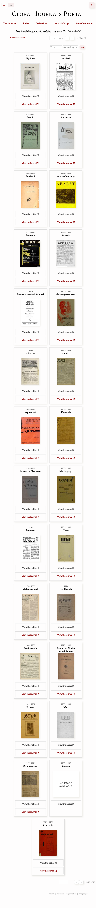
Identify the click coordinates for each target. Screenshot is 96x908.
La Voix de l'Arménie (30, 471)
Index (26, 23)
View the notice (30, 96)
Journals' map (61, 23)
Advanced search (17, 37)
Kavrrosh (66, 412)
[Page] (54, 38)
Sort (82, 47)
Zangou (66, 766)
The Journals (9, 23)
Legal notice (71, 894)
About (51, 894)
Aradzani (30, 176)
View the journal (30, 104)
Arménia (30, 235)
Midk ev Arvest (30, 589)
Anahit (30, 117)
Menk (66, 530)
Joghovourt (30, 412)
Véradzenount (30, 766)
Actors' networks (84, 23)
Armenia (65, 235)
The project (83, 894)
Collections (41, 23)
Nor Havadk (66, 589)
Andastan (66, 117)
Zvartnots (48, 825)
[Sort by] (56, 47)
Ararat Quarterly (65, 176)
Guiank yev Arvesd (65, 294)
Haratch (66, 353)
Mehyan (30, 530)
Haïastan (30, 353)
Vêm (66, 707)
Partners (60, 894)
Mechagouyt (65, 471)
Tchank (30, 707)
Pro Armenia (30, 648)
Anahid (66, 58)
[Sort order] (70, 47)
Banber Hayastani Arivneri (30, 294)
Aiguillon (30, 58)
